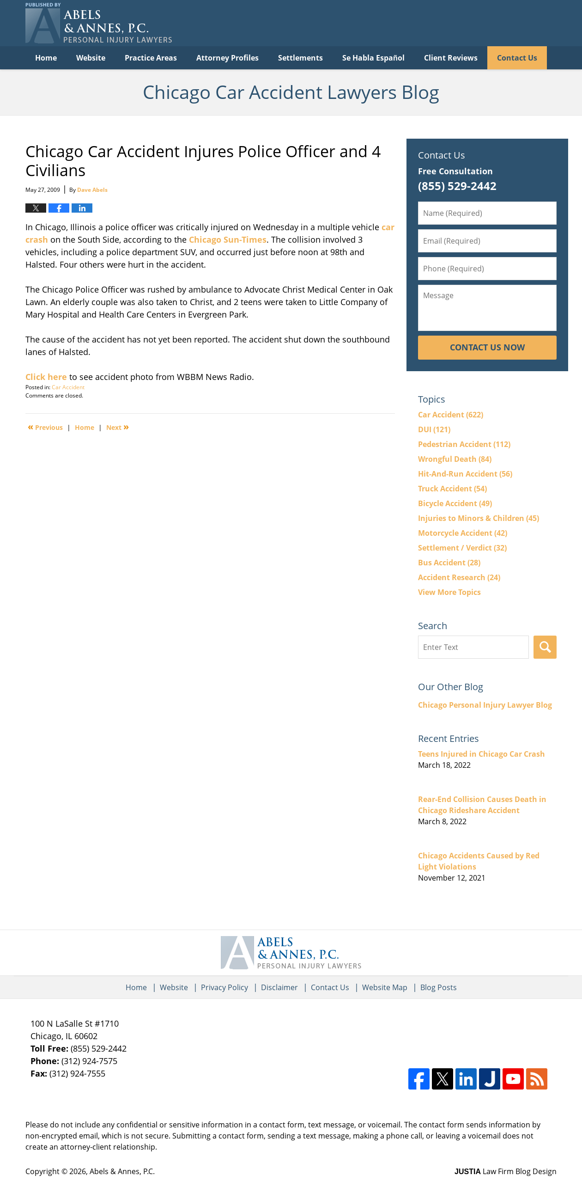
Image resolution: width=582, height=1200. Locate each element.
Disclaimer (279, 987)
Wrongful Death (454, 459)
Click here (46, 376)
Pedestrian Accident (464, 444)
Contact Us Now (487, 347)
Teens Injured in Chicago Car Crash (481, 754)
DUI (434, 429)
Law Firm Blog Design (506, 1171)
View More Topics (449, 592)
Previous (45, 427)
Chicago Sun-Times (228, 239)
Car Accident (68, 387)
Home (46, 58)
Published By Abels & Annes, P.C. (462, 23)
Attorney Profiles (227, 58)
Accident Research (459, 577)
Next (117, 427)
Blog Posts (438, 987)
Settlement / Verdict (462, 548)
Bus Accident (449, 562)
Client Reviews (451, 58)
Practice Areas (151, 58)
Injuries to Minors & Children (478, 518)
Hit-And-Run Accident (465, 474)
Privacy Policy (224, 987)
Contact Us (517, 58)
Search (545, 647)
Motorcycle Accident (462, 533)
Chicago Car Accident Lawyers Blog (98, 23)
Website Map (384, 987)
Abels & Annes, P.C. (122, 1171)
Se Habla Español (373, 58)
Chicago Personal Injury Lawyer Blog (485, 705)
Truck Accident (452, 489)
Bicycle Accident (455, 503)
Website (90, 58)
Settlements (300, 58)
